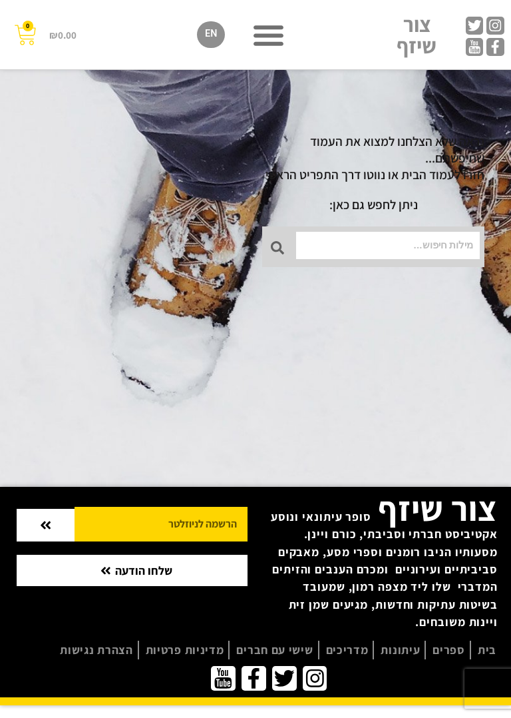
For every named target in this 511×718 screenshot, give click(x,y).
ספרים (448, 649)
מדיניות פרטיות (185, 649)
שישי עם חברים (274, 649)
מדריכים (347, 649)
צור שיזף (416, 35)
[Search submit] (280, 244)
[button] (268, 35)
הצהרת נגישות (96, 649)
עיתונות (400, 649)
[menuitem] (211, 35)
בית (487, 649)
